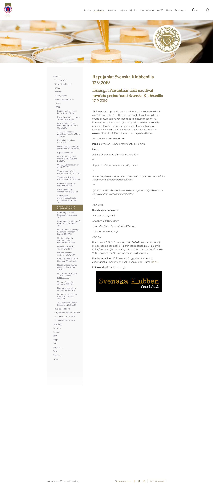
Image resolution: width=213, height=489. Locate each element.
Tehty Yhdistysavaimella (156, 481)
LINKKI (154, 261)
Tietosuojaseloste (123, 481)
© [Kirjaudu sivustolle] (48, 481)
